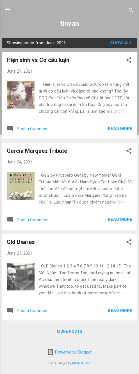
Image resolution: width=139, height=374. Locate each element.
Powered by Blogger (69, 352)
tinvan (69, 23)
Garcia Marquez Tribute (37, 150)
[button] (129, 61)
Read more (120, 128)
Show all (121, 42)
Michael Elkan (81, 363)
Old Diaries (21, 242)
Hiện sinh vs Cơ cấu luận (38, 60)
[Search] (131, 11)
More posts (69, 331)
